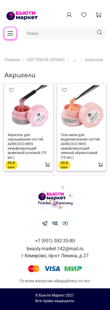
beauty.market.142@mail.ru (55, 248)
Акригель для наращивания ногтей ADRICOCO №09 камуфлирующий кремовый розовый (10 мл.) (27, 146)
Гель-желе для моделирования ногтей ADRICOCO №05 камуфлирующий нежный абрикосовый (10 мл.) (80, 146)
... (75, 59)
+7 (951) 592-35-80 (55, 241)
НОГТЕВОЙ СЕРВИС (46, 59)
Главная (12, 59)
